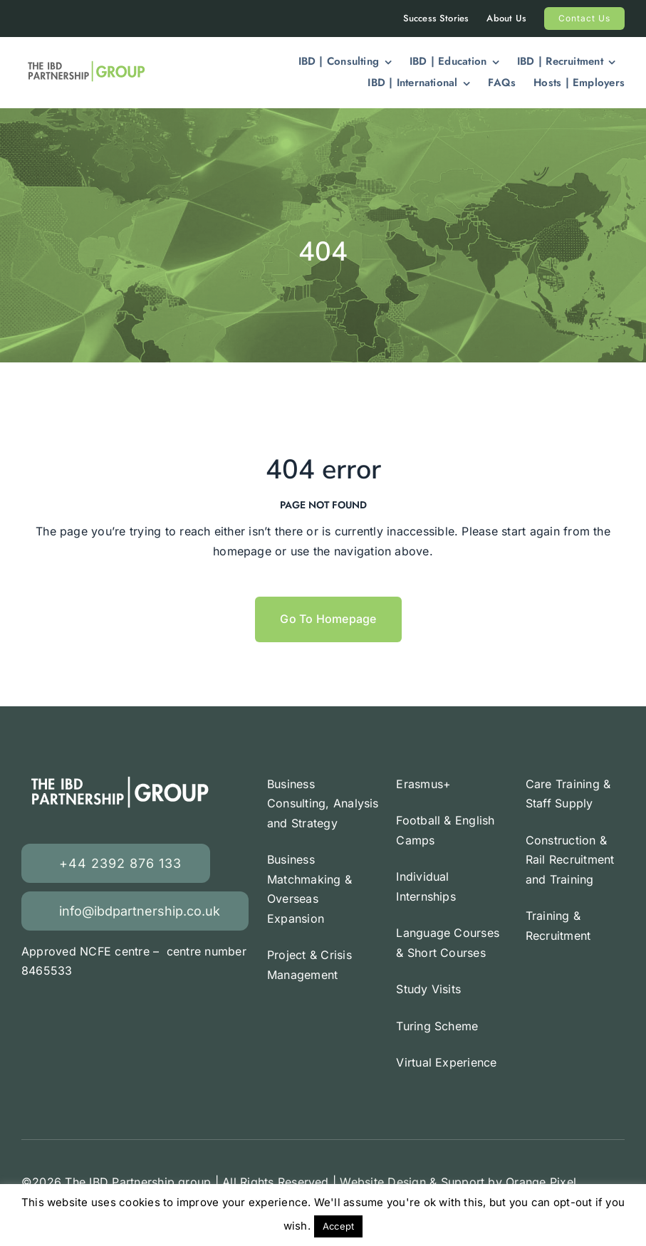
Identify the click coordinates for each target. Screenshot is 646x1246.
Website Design (382, 1182)
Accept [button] (338, 1226)
